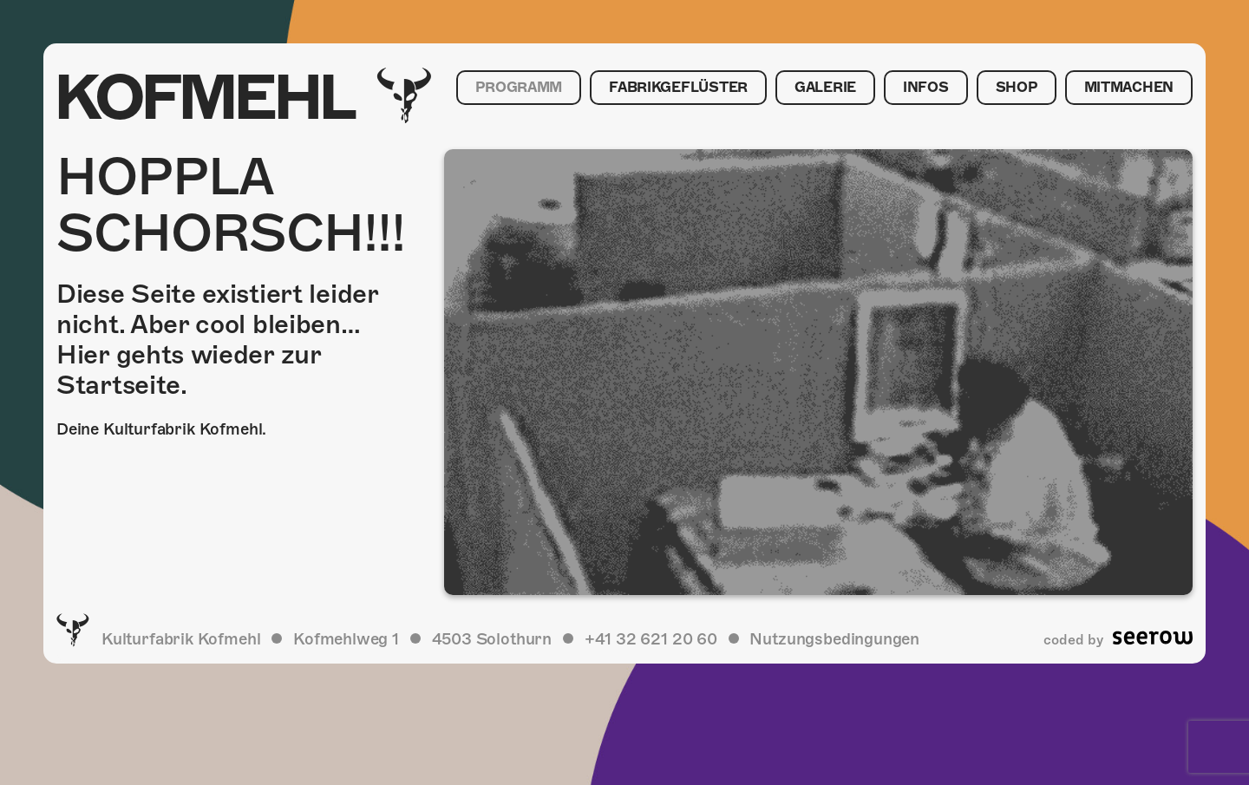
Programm (518, 87)
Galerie (825, 87)
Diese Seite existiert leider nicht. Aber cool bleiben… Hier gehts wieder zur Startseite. (217, 340)
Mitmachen (1129, 87)
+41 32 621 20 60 (651, 639)
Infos (926, 87)
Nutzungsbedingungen (834, 639)
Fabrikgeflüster (678, 87)
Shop (1016, 87)
